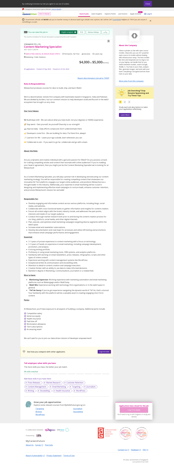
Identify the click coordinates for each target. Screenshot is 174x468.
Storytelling (45, 390)
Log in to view (104, 352)
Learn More (125, 115)
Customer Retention (74, 382)
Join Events (123, 14)
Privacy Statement (53, 456)
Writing (31, 390)
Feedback (136, 450)
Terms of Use (69, 456)
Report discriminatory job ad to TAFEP (93, 78)
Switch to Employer (44, 14)
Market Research (53, 382)
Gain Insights (96, 14)
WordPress (80, 390)
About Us (30, 445)
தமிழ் (105, 32)
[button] (150, 20)
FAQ (145, 450)
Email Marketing (59, 386)
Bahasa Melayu (93, 32)
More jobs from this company (131, 81)
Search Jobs (84, 14)
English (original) (67, 32)
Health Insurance (63, 390)
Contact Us (123, 450)
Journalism (90, 386)
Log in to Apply (134, 410)
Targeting (76, 386)
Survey (39, 445)
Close (147, 4)
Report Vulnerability (35, 455)
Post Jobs (49, 445)
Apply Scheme (136, 14)
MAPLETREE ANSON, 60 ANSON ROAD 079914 (43, 54)
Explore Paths (110, 14)
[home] (29, 13)
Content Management (37, 386)
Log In (149, 14)
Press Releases (34, 382)
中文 (81, 32)
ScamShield (117, 20)
